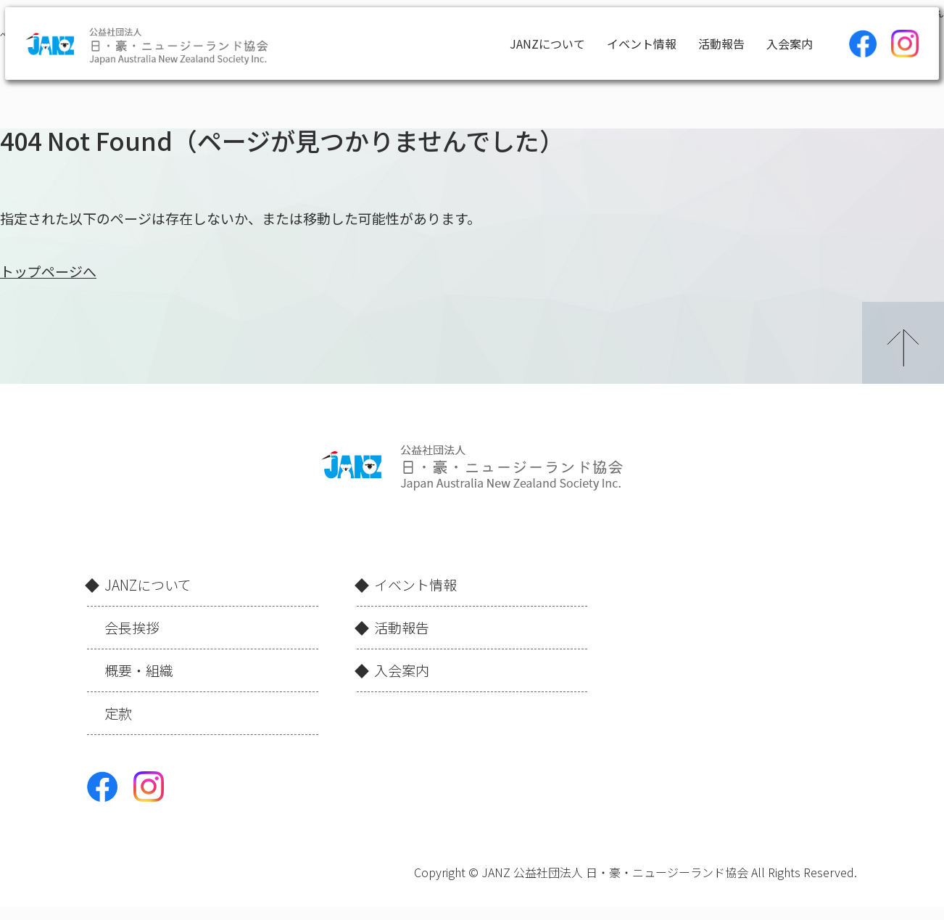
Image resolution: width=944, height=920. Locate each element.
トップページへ (48, 271)
